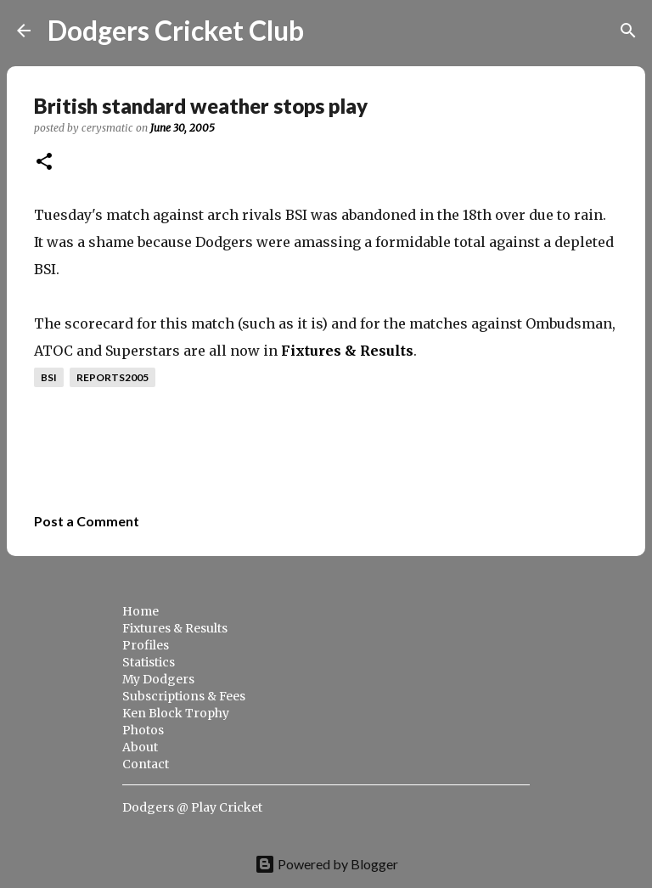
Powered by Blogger (326, 864)
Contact (145, 764)
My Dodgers (158, 679)
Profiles (145, 645)
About (140, 747)
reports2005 (112, 377)
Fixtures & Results (347, 350)
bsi (49, 377)
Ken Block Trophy (175, 713)
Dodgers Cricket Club (176, 30)
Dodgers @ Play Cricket (192, 807)
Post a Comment (86, 521)
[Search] (328, 30)
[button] (44, 162)
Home (140, 611)
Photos (143, 730)
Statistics (148, 662)
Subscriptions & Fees (183, 696)
